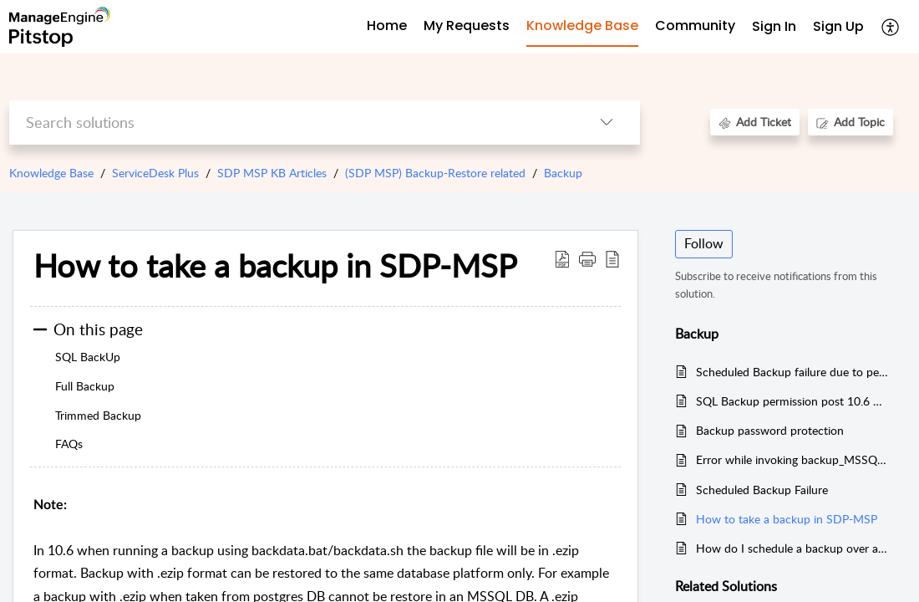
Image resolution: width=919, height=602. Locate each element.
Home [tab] (387, 25)
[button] (891, 27)
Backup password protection (770, 430)
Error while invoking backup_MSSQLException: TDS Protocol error (793, 459)
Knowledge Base (51, 173)
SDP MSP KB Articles (272, 173)
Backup (563, 173)
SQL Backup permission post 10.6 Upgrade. (793, 401)
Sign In (774, 26)
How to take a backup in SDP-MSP (786, 519)
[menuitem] (774, 27)
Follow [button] (704, 243)
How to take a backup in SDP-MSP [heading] (275, 265)
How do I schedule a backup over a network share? (793, 548)
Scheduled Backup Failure (762, 489)
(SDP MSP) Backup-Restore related (435, 173)
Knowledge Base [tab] (582, 25)
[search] (291, 122)
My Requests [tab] (467, 25)
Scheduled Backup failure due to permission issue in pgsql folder (793, 372)
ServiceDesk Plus (155, 173)
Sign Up (838, 26)
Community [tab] (695, 25)
